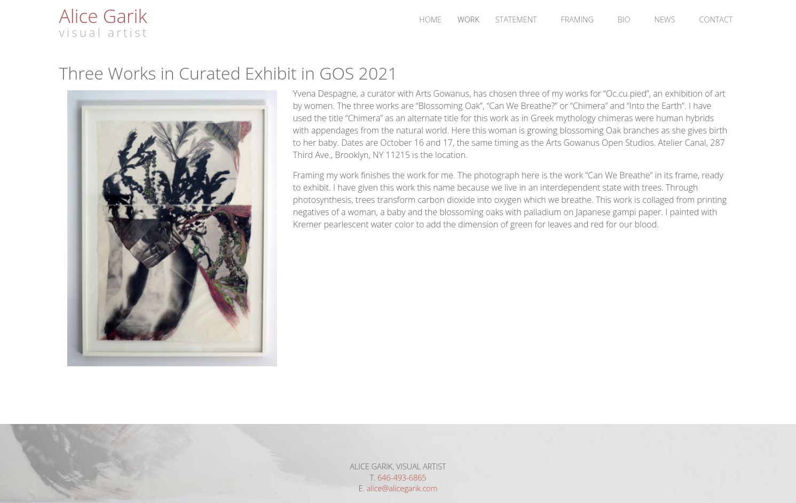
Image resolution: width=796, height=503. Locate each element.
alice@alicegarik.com (402, 488)
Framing (577, 19)
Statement (516, 19)
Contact (716, 19)
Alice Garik (103, 15)
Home (430, 19)
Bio (624, 19)
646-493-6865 (401, 478)
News (665, 19)
